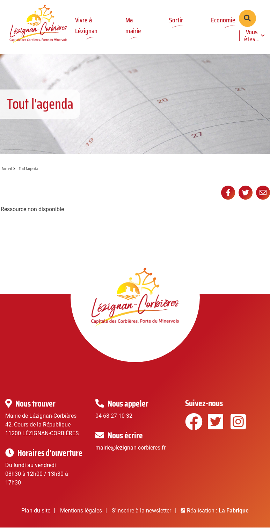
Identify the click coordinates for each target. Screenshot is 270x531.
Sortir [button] (176, 20)
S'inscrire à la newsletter (141, 515)
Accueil (7, 173)
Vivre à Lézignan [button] (86, 25)
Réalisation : (218, 515)
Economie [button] (223, 20)
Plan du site (35, 515)
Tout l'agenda (28, 173)
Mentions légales (81, 515)
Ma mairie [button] (133, 25)
